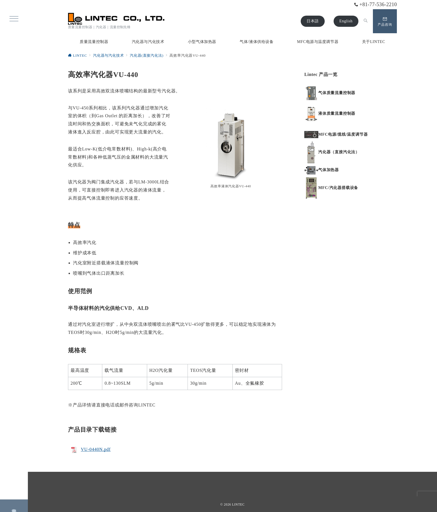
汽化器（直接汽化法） (339, 152)
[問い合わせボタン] (385, 21)
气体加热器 (328, 170)
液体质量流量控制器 (336, 113)
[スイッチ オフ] (365, 21)
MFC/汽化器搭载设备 (338, 187)
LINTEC (238, 504)
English (346, 21)
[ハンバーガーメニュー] (14, 19)
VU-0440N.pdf (96, 449)
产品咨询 (14, 504)
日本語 (313, 21)
